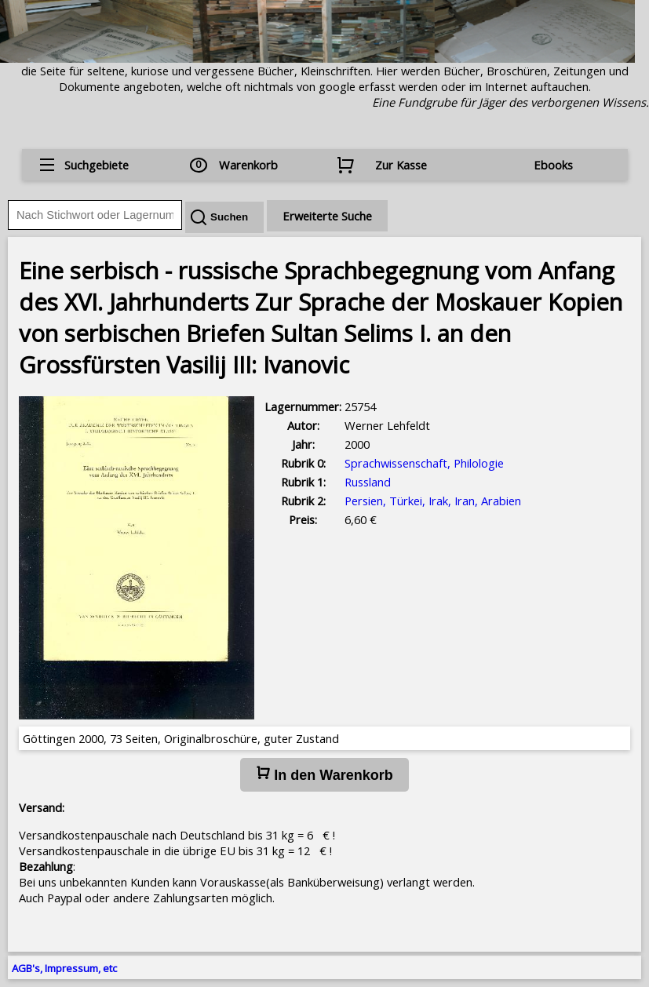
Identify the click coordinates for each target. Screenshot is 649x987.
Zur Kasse (401, 165)
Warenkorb (248, 165)
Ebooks (553, 165)
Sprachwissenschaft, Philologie (424, 463)
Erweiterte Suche (327, 216)
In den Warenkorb (324, 774)
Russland (368, 482)
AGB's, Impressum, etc (64, 968)
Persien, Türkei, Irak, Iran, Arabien (433, 500)
